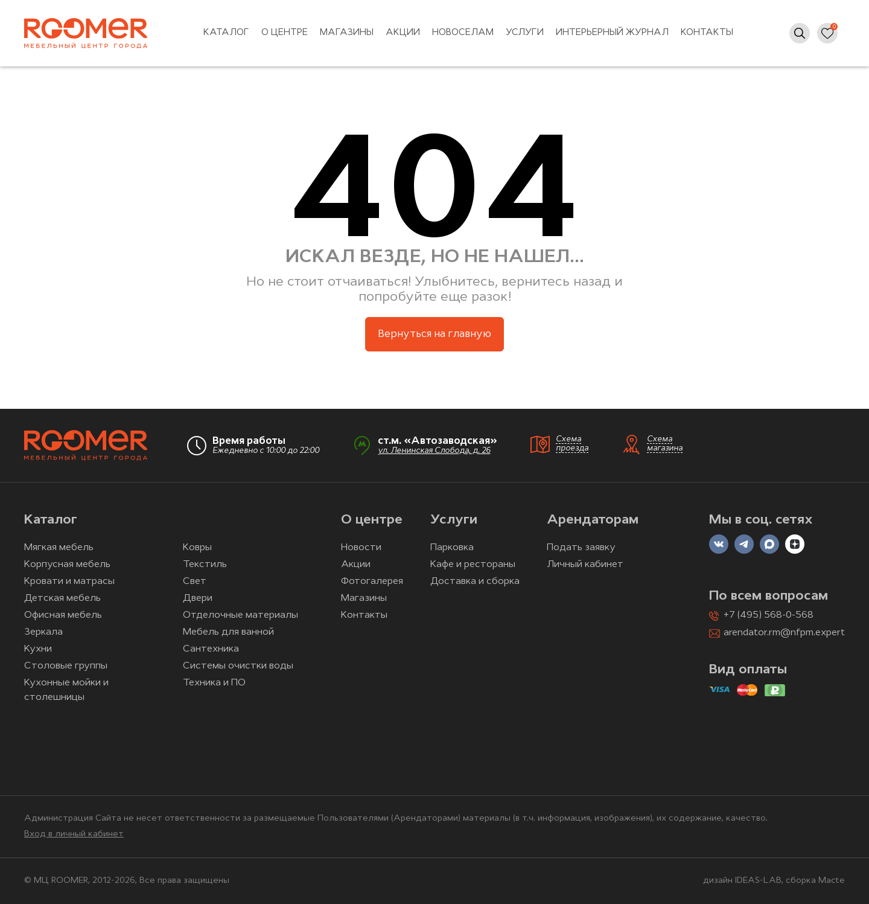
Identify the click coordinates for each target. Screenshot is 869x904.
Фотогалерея (372, 581)
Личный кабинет (585, 564)
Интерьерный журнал (612, 32)
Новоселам (463, 32)
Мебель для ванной (228, 632)
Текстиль (205, 564)
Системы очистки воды (238, 666)
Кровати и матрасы (69, 581)
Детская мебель (62, 598)
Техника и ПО (214, 683)
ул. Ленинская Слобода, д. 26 (434, 451)
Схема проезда (572, 443)
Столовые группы (65, 666)
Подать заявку (581, 548)
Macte (831, 880)
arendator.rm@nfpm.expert (784, 633)
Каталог (226, 32)
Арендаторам (592, 520)
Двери (197, 598)
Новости (361, 548)
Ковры (197, 548)
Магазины (347, 32)
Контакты (707, 32)
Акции (403, 32)
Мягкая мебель (59, 548)
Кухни (38, 649)
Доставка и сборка (475, 581)
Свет (194, 581)
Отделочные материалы (240, 615)
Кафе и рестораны (472, 564)
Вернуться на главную (434, 334)
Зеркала (43, 632)
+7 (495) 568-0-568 (768, 615)
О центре (284, 32)
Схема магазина (665, 443)
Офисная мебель (63, 615)
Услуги (525, 32)
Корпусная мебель (67, 564)
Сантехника (211, 649)
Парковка (452, 548)
